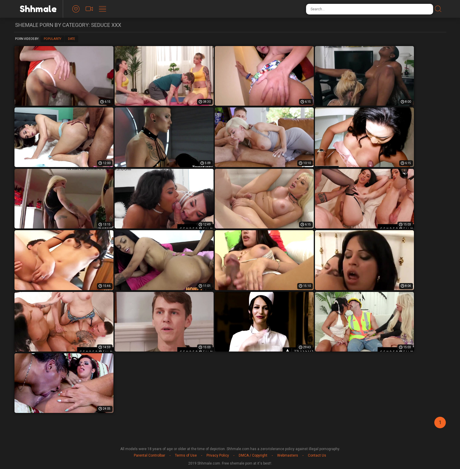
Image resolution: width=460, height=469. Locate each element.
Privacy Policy (218, 455)
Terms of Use (186, 455)
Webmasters (287, 455)
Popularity (52, 38)
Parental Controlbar (149, 455)
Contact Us (317, 455)
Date (71, 38)
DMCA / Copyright (253, 455)
